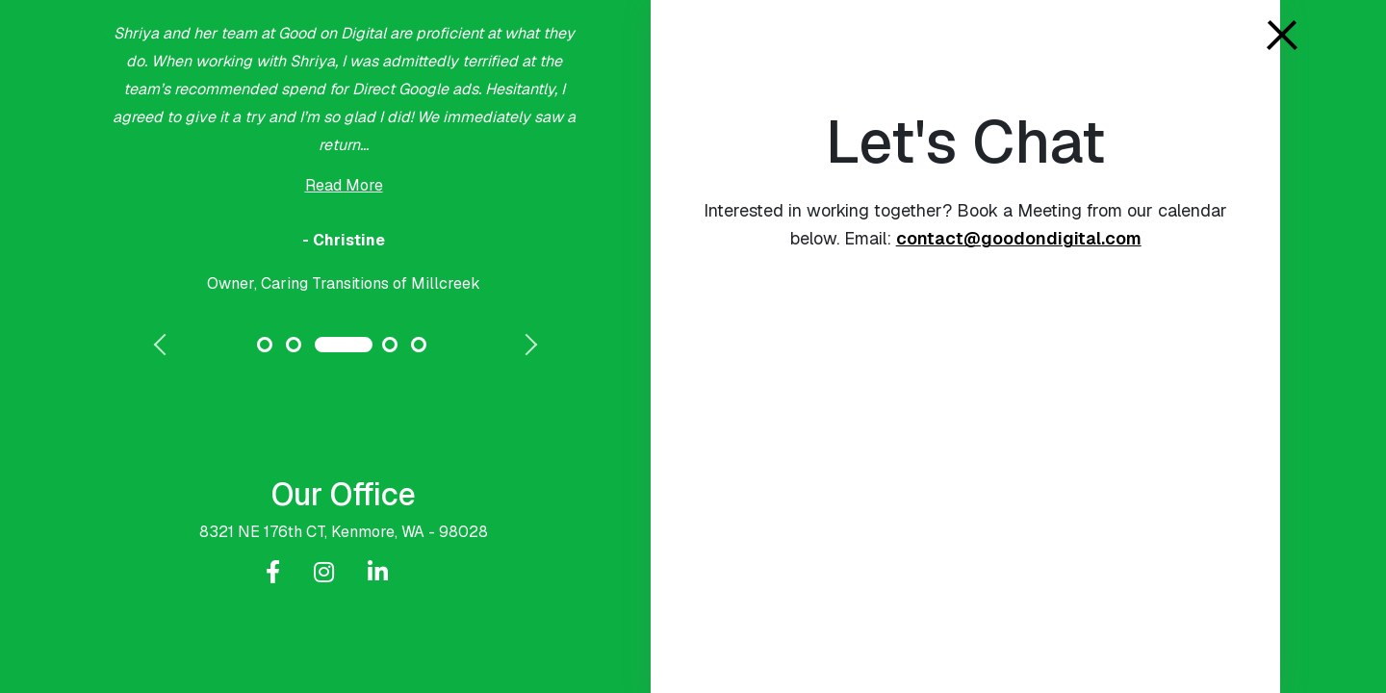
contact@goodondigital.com (1019, 238)
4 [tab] (390, 344)
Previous (162, 346)
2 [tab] (293, 344)
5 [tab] (418, 344)
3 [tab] (343, 344)
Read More (344, 185)
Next (524, 346)
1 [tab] (264, 344)
